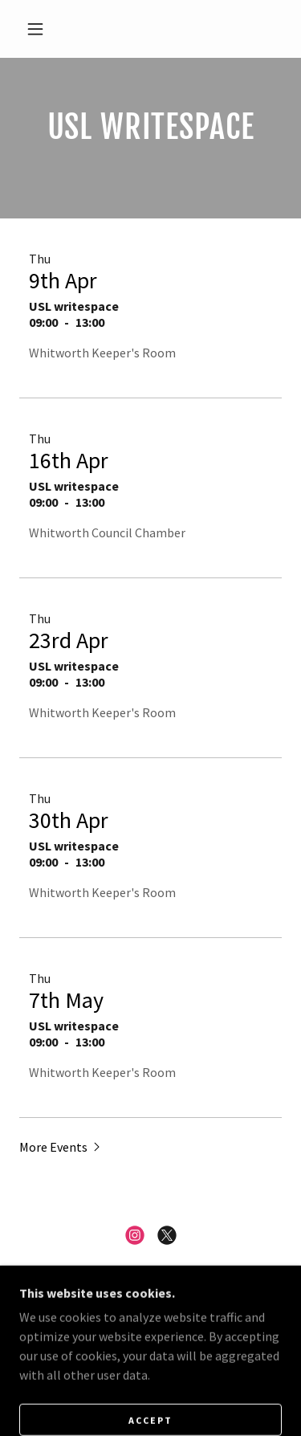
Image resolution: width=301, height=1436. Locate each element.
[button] (35, 29)
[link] (135, 1235)
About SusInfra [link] (150, 1342)
